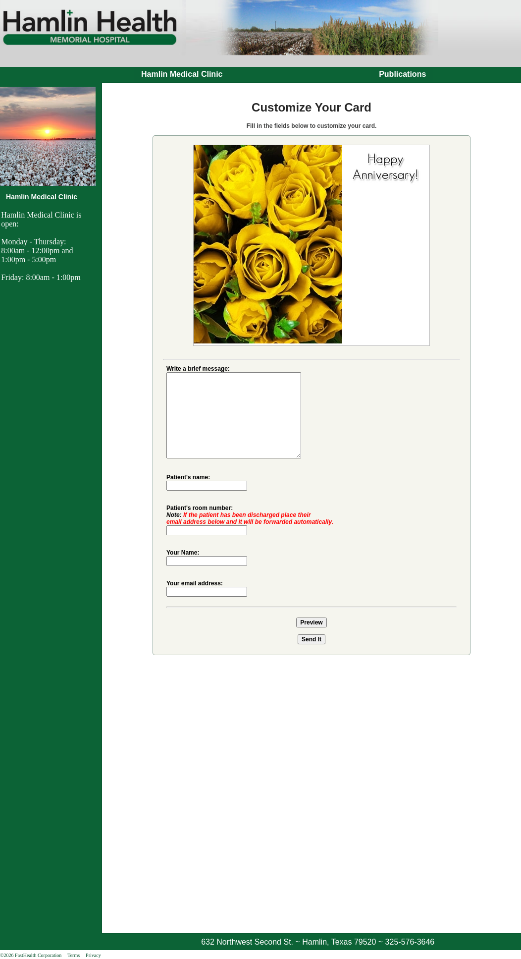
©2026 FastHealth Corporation (30, 955)
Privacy (93, 955)
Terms (73, 955)
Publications (402, 74)
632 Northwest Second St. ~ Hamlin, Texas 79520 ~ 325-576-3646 (317, 942)
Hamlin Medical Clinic (181, 74)
